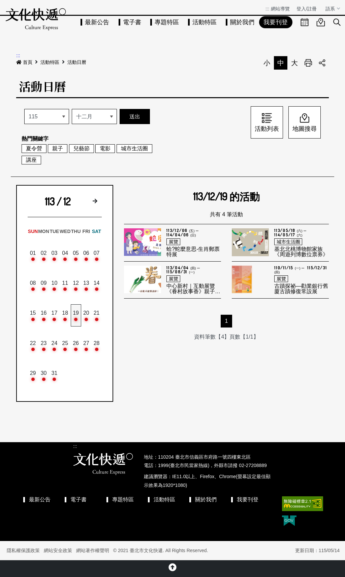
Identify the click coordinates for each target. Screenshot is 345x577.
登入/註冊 (306, 8)
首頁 (24, 62)
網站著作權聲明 (92, 550)
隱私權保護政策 (23, 550)
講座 (31, 160)
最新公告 (97, 22)
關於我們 (242, 22)
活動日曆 (76, 62)
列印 (308, 63)
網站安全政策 (58, 550)
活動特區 (204, 22)
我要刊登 (275, 22)
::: (267, 8)
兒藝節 (81, 148)
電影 (105, 148)
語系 (330, 8)
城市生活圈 (134, 148)
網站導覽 (280, 8)
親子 (57, 148)
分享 (322, 63)
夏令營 (34, 148)
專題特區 (167, 22)
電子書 (132, 22)
